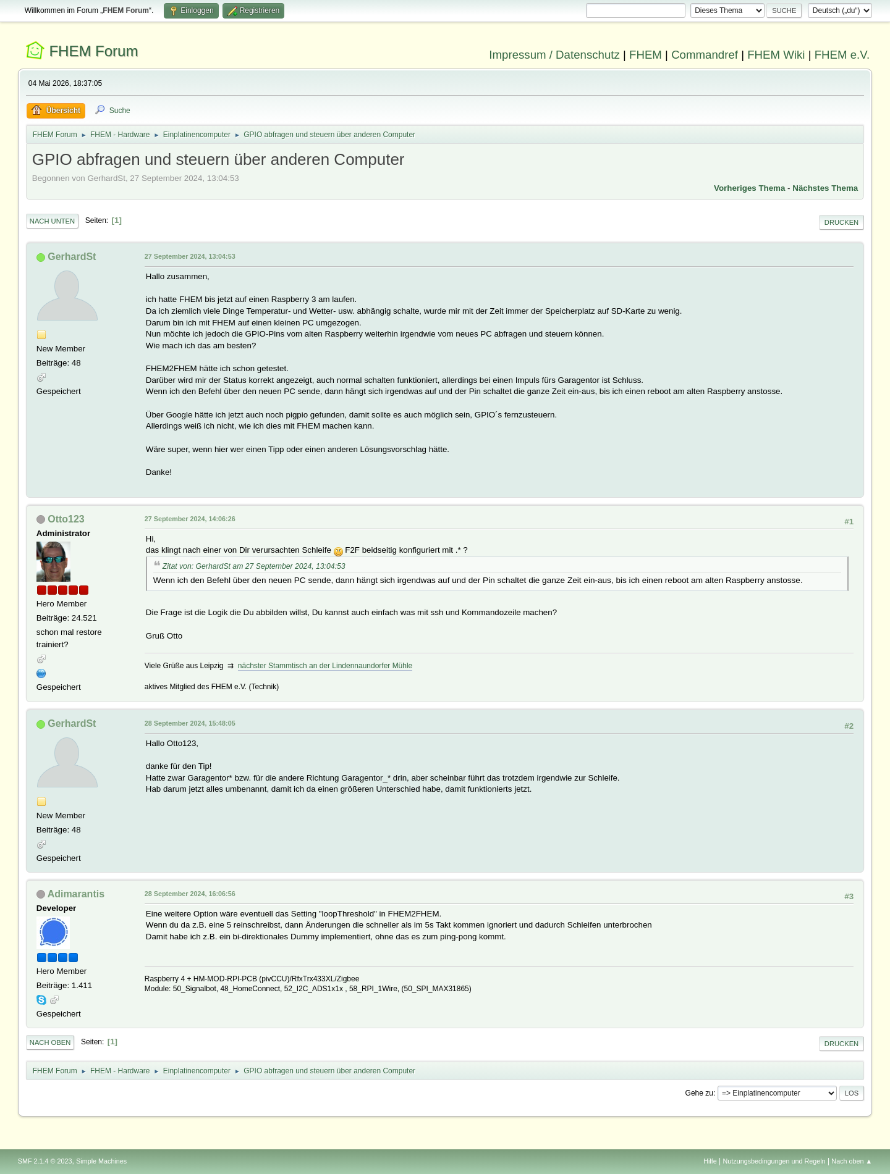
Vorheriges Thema (749, 188)
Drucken (841, 222)
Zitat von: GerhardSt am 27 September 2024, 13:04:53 (254, 566)
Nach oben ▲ (851, 1161)
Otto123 (66, 519)
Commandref (704, 54)
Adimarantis (76, 894)
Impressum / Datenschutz (554, 54)
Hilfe (710, 1161)
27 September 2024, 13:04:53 (190, 256)
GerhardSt (72, 256)
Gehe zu (699, 1093)
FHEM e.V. (842, 54)
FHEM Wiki (776, 54)
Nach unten (52, 221)
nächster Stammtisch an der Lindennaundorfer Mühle (325, 665)
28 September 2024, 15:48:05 (190, 723)
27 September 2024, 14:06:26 (190, 518)
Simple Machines (101, 1161)
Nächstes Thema (825, 188)
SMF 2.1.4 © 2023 (45, 1161)
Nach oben (50, 1042)
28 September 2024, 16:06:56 (190, 893)
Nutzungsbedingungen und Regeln (774, 1161)
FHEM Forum (93, 51)
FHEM (645, 54)
